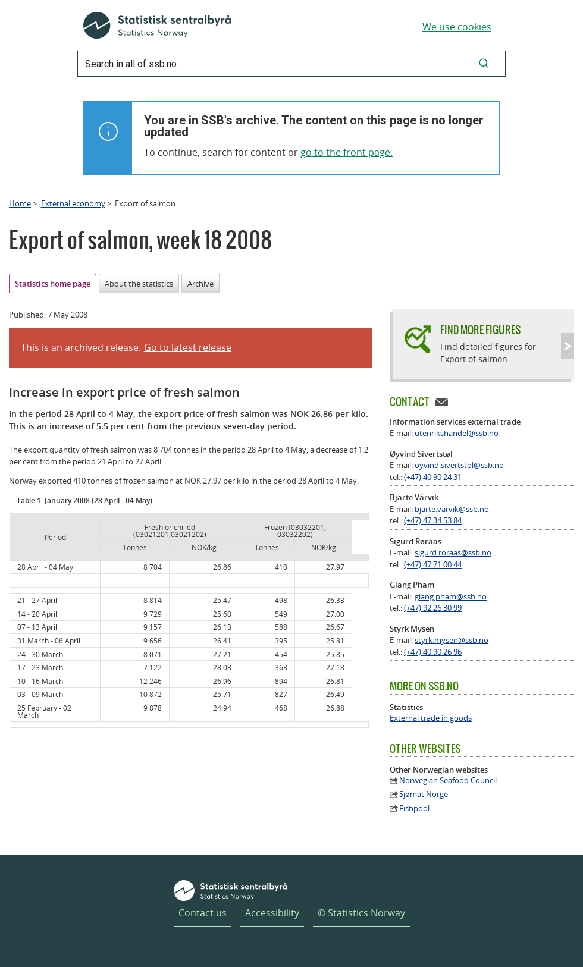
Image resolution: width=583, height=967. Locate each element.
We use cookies (456, 26)
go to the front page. (346, 152)
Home (20, 203)
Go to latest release (187, 347)
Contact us (202, 912)
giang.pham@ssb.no (451, 596)
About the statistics (139, 283)
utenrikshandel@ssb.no (457, 433)
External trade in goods (431, 718)
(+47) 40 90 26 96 (433, 651)
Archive (200, 283)
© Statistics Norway (361, 912)
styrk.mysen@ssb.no (451, 640)
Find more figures (480, 329)
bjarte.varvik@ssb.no (452, 509)
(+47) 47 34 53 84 (433, 520)
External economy (73, 203)
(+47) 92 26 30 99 (433, 607)
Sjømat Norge (423, 794)
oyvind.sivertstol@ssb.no (459, 465)
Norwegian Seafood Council (448, 781)
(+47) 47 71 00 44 (433, 564)
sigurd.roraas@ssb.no (453, 552)
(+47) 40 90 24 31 (433, 477)
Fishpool (414, 808)
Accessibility (272, 912)
